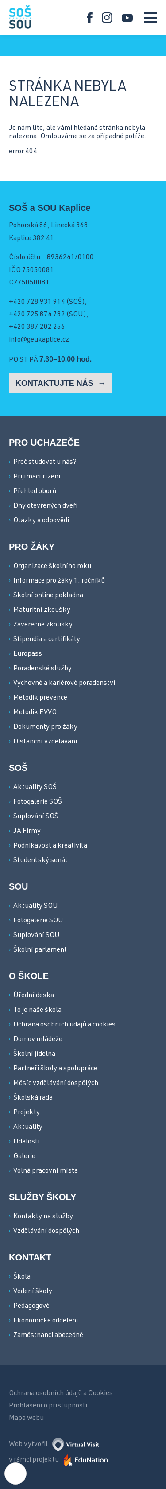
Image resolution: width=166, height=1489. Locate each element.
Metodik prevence (40, 698)
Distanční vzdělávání (45, 742)
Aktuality (27, 1127)
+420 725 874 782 (37, 315)
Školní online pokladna (48, 595)
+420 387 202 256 (37, 327)
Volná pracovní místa (45, 1171)
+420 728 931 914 (37, 302)
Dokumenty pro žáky (45, 727)
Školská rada (33, 1098)
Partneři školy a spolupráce (55, 1069)
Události (26, 1142)
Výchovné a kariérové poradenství (64, 683)
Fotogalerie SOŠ (37, 802)
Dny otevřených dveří (45, 506)
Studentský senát (40, 860)
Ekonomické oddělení (45, 1321)
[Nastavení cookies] (15, 1473)
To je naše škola (37, 1010)
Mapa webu (26, 1418)
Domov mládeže (37, 1039)
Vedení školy (32, 1291)
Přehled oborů (34, 491)
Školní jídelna (34, 1054)
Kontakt (30, 1257)
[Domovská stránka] (20, 16)
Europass (27, 654)
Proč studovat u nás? (45, 462)
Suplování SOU (36, 935)
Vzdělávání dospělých (46, 1231)
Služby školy (42, 1197)
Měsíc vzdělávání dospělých (55, 1083)
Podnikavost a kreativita (50, 846)
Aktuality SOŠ (35, 787)
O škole (29, 976)
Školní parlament (40, 950)
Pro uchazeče (44, 442)
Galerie (24, 1156)
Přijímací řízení (37, 477)
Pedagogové (31, 1306)
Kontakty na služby (43, 1217)
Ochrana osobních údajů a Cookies (61, 1393)
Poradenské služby (42, 669)
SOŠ (18, 768)
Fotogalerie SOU (38, 921)
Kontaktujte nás (55, 383)
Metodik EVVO (35, 712)
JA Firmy (27, 831)
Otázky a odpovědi (41, 521)
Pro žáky (31, 547)
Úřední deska (33, 995)
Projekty (26, 1112)
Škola (22, 1277)
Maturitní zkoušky (41, 610)
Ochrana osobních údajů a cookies (64, 1025)
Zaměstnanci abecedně (48, 1335)
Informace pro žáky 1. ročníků (59, 581)
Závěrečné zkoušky (43, 625)
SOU (18, 886)
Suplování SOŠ (35, 816)
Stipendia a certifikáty (46, 639)
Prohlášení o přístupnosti (48, 1406)
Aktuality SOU (35, 906)
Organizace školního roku (52, 566)
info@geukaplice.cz (39, 340)
